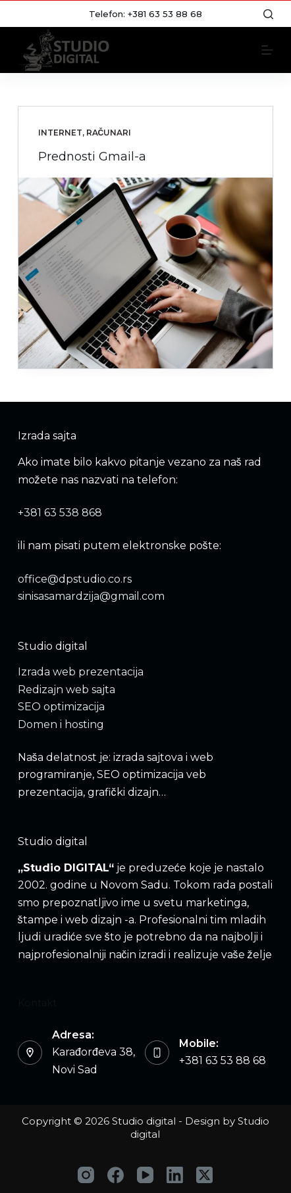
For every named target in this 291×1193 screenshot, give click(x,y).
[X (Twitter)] (204, 1175)
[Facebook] (115, 1175)
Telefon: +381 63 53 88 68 (145, 14)
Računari (109, 132)
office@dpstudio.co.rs (75, 579)
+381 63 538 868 (60, 512)
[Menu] (267, 50)
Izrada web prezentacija (81, 672)
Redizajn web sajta (66, 689)
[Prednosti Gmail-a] (145, 273)
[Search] (268, 14)
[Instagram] (86, 1175)
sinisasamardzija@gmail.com (91, 596)
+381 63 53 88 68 (222, 1060)
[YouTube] (145, 1175)
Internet (60, 132)
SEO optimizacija (61, 706)
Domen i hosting (61, 724)
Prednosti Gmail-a (92, 156)
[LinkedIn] (175, 1175)
